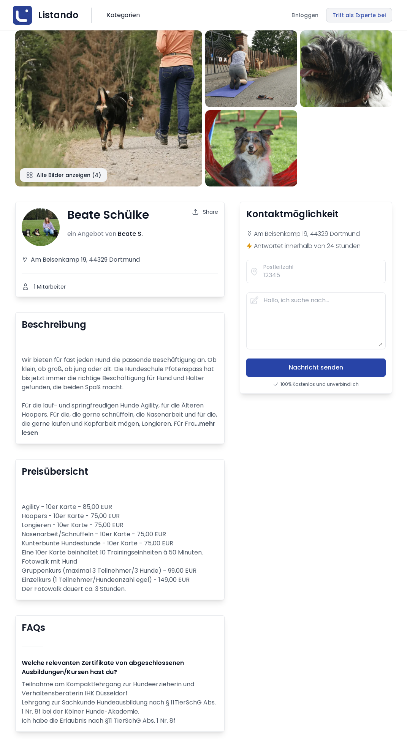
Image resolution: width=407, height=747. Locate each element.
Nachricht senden (316, 367)
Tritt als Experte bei (359, 15)
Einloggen (304, 15)
